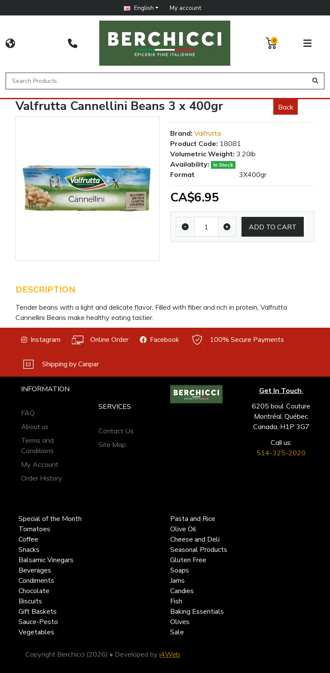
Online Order (99, 339)
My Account (39, 464)
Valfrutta (207, 133)
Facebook (159, 339)
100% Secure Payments (237, 339)
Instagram (41, 339)
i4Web (169, 654)
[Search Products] (158, 80)
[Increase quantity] (227, 226)
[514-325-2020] (72, 43)
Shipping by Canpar (60, 364)
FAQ (28, 412)
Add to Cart (272, 226)
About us (35, 426)
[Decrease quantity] (185, 226)
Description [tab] (45, 289)
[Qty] (206, 226)
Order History (41, 478)
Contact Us (116, 430)
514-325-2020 (281, 452)
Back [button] (285, 107)
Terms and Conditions (37, 445)
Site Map (112, 444)
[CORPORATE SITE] (10, 43)
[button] (141, 7)
